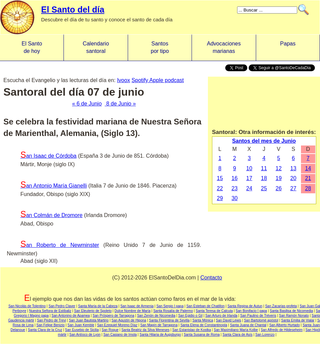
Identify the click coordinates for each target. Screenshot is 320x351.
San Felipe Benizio (50, 325)
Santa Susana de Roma (202, 334)
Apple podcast (166, 80)
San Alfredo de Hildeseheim (281, 330)
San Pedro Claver (62, 306)
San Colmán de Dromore (51, 215)
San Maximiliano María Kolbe (236, 330)
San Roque (110, 330)
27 (293, 188)
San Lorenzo (265, 334)
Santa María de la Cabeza (98, 306)
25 (264, 188)
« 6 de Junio (87, 103)
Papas (288, 47)
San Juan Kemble (81, 325)
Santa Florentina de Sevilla (169, 320)
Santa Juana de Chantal (248, 325)
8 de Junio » (120, 103)
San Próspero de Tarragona (114, 315)
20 (293, 178)
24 (249, 188)
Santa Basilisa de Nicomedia (291, 311)
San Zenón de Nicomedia (156, 315)
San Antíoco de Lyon (85, 334)
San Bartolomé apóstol (261, 320)
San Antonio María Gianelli (53, 186)
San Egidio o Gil (190, 315)
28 (308, 188)
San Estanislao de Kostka (191, 330)
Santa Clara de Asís (237, 334)
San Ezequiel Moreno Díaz (117, 325)
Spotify (140, 80)
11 (264, 168)
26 (278, 188)
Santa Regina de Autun (244, 306)
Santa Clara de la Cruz (45, 330)
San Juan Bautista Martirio (89, 320)
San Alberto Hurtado (284, 325)
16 (235, 178)
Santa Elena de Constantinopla (203, 325)
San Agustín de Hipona (128, 320)
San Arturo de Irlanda (221, 315)
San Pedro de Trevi (51, 320)
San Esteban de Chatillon (205, 306)
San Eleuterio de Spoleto (93, 311)
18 (264, 178)
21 (308, 178)
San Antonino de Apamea (71, 315)
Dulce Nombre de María (132, 311)
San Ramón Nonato (294, 315)
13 (293, 168)
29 (220, 198)
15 (220, 178)
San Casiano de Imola (120, 334)
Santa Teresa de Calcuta (214, 311)
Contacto (211, 277)
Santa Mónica (202, 320)
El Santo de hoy (31, 47)
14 (308, 168)
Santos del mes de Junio (264, 141)
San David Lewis (228, 320)
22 (220, 188)
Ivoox (123, 80)
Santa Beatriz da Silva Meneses (145, 330)
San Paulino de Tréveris (258, 315)
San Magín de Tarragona (159, 325)
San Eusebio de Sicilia (82, 330)
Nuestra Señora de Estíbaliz (50, 311)
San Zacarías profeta (281, 306)
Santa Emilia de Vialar (298, 320)
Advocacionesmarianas (224, 47)
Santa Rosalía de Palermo (173, 311)
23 (235, 188)
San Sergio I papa (169, 306)
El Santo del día (72, 9)
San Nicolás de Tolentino (27, 306)
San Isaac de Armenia (137, 306)
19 (278, 178)
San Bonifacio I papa (251, 311)
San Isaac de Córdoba (48, 156)
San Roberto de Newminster (59, 245)
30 (235, 198)
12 (278, 168)
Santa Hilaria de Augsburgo (160, 334)
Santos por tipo (160, 47)
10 (249, 168)
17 (249, 178)
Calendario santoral (96, 47)
